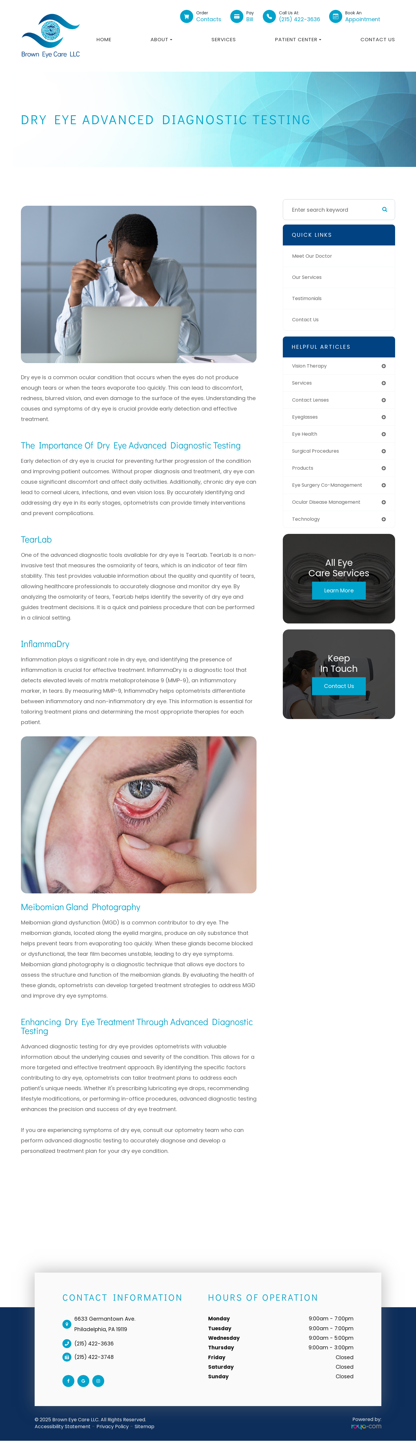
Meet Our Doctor (314, 256)
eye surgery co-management (331, 489)
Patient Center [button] (298, 39)
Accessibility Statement (62, 1426)
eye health (306, 436)
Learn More (339, 596)
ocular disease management (330, 507)
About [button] (161, 39)
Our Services (309, 277)
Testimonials (309, 298)
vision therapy (311, 366)
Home (103, 39)
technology (307, 524)
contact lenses (313, 401)
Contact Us (377, 39)
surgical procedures (319, 454)
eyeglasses (307, 419)
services (303, 384)
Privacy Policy (112, 1426)
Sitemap (144, 1426)
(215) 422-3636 (94, 1344)
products (304, 471)
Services (223, 39)
